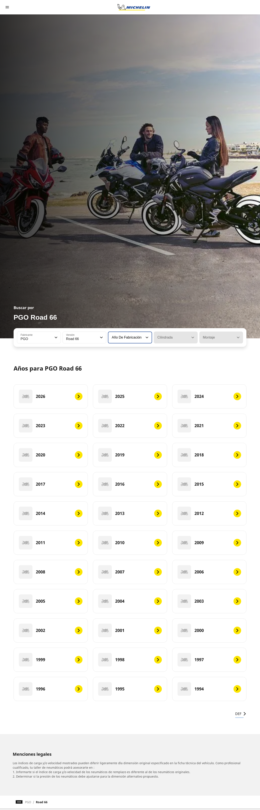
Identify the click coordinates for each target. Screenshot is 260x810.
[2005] (51, 601)
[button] (55, 337)
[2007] (130, 572)
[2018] (209, 455)
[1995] (130, 689)
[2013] (130, 513)
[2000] (209, 630)
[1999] (51, 660)
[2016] (130, 484)
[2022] (130, 426)
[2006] (209, 572)
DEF (240, 713)
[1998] (130, 660)
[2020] (51, 455)
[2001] (130, 630)
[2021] (209, 426)
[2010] (130, 543)
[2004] (130, 601)
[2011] (51, 543)
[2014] (51, 513)
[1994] (209, 689)
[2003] (209, 601)
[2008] (51, 572)
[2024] (209, 396)
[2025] (130, 396)
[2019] (130, 455)
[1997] (209, 660)
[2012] (209, 513)
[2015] (209, 484)
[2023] (51, 426)
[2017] (51, 484)
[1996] (51, 689)
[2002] (51, 630)
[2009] (209, 543)
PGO (28, 802)
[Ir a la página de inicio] (134, 7)
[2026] (51, 396)
